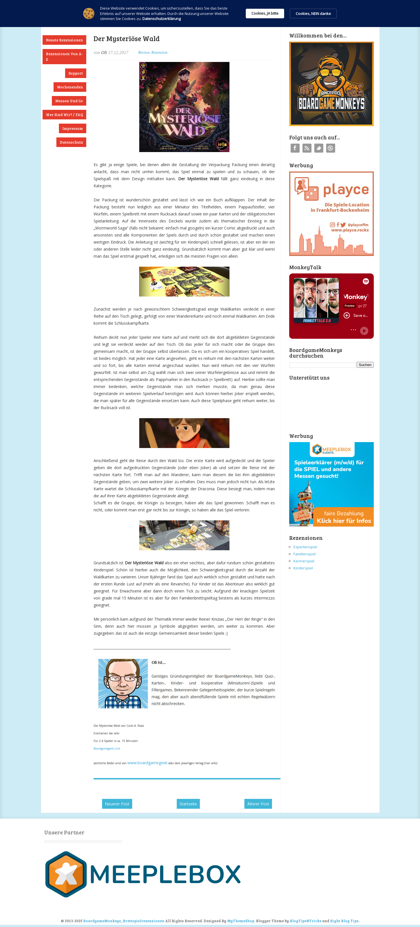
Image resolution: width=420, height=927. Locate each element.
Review (143, 52)
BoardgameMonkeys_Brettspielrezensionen (123, 920)
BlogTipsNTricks (305, 920)
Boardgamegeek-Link (107, 748)
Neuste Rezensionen (64, 40)
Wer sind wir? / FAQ (64, 114)
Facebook (295, 148)
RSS (306, 148)
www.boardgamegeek (147, 762)
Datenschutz (71, 142)
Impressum (72, 128)
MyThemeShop (240, 920)
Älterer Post (258, 803)
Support (75, 73)
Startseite (188, 803)
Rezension (159, 52)
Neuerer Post (117, 803)
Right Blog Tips (344, 920)
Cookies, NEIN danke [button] (313, 13)
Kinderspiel (303, 568)
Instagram (330, 148)
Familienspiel (304, 553)
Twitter (318, 148)
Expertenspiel (305, 546)
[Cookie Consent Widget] (210, 13)
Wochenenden (70, 87)
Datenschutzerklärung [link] (161, 18)
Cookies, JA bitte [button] (264, 13)
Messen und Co (69, 100)
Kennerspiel (303, 560)
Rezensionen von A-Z (64, 56)
